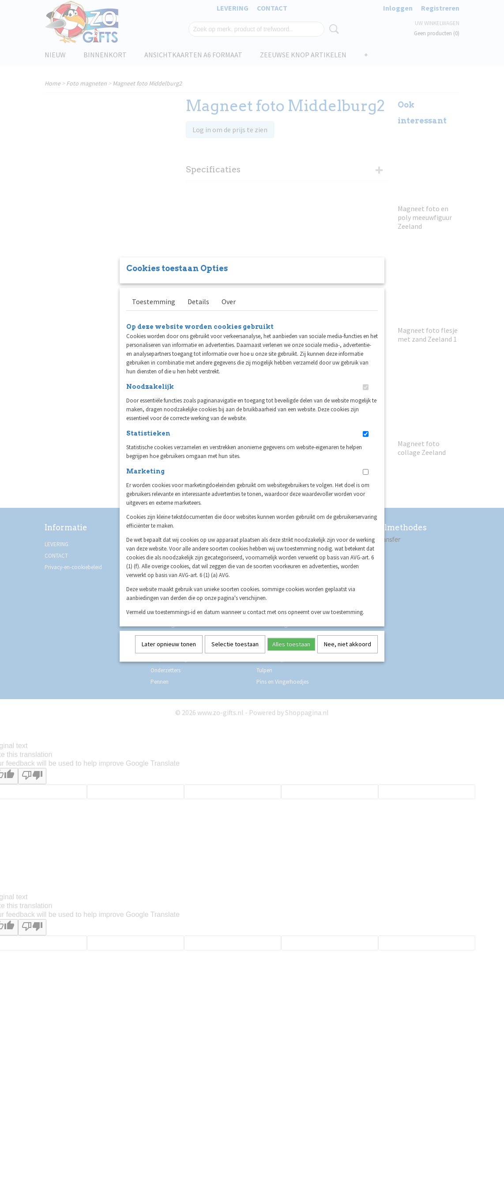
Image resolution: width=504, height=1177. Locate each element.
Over (229, 313)
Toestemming (153, 313)
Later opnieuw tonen (169, 655)
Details (198, 313)
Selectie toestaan (235, 655)
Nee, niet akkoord (347, 655)
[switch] (366, 399)
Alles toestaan (291, 655)
